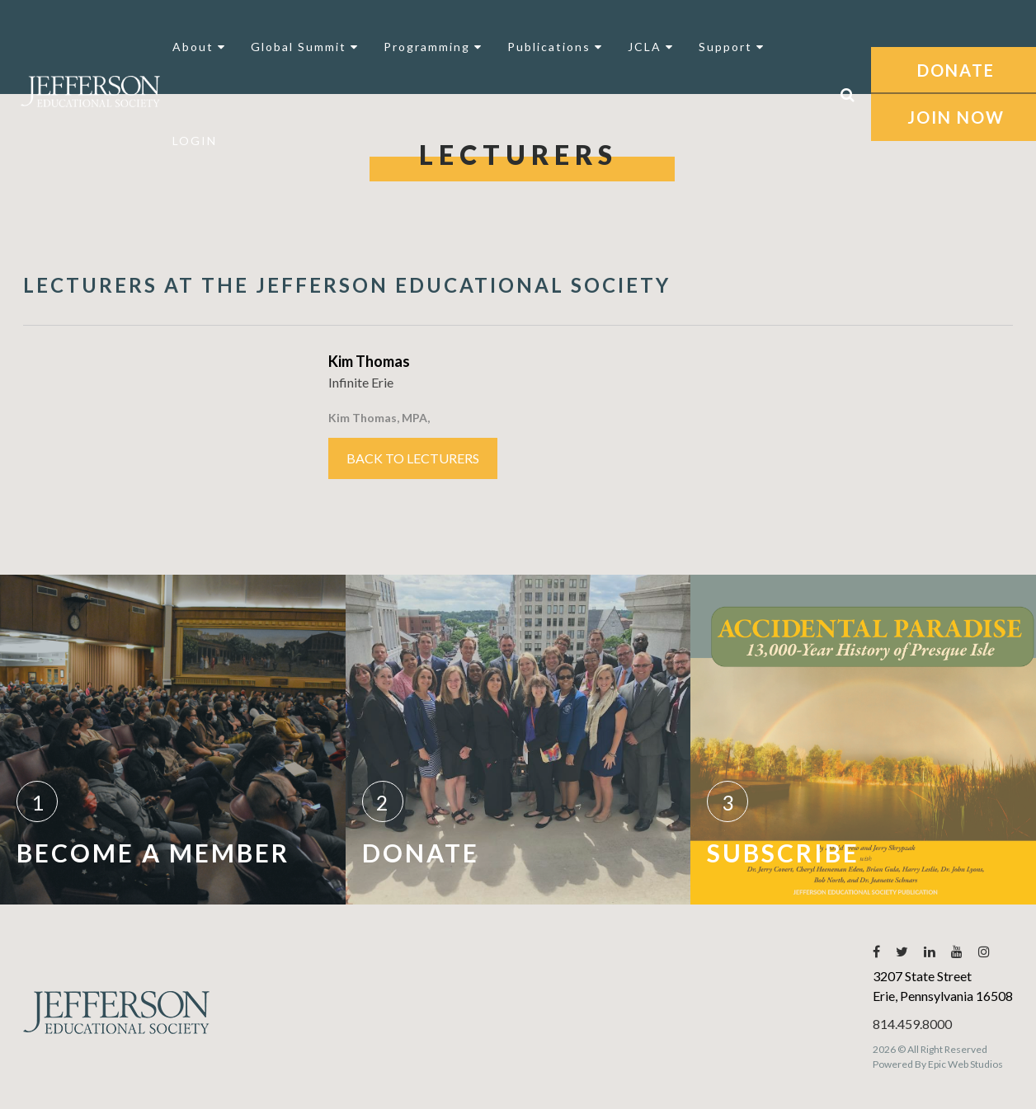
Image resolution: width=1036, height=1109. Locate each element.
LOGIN (194, 141)
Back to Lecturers (412, 458)
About (199, 47)
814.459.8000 (912, 1023)
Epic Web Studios (965, 1064)
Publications (555, 47)
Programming (433, 47)
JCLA (651, 47)
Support (732, 47)
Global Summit (305, 47)
